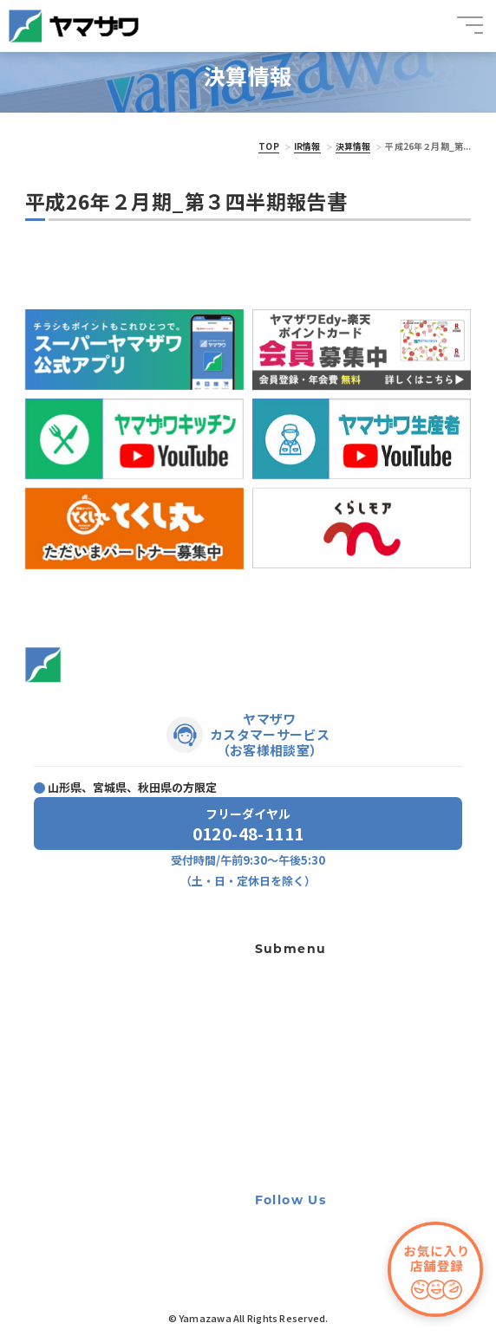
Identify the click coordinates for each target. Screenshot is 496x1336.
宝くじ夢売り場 (289, 998)
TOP (268, 145)
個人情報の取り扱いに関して (311, 1068)
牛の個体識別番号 (289, 1115)
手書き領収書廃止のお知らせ (311, 1138)
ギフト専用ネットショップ (307, 975)
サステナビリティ (66, 1102)
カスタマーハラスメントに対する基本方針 (337, 1162)
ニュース (45, 997)
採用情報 (46, 1049)
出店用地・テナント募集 (302, 1045)
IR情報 (307, 145)
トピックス (51, 972)
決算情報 (353, 145)
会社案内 (46, 1074)
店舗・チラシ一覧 (66, 946)
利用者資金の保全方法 (298, 1092)
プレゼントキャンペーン (82, 1023)
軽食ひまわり (281, 1021)
